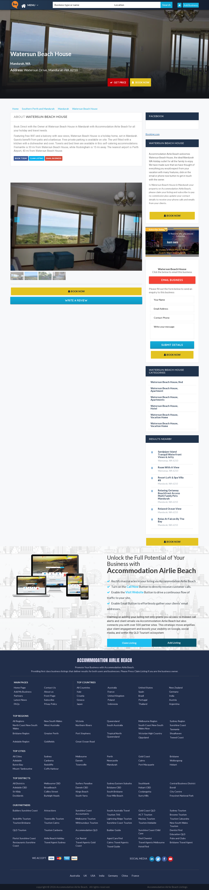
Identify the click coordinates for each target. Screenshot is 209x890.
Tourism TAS (113, 814)
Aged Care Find (115, 838)
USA (93, 875)
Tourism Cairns (51, 822)
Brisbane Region (21, 733)
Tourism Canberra (53, 830)
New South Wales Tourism (179, 824)
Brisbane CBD (114, 787)
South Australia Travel (118, 810)
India (171, 695)
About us (49, 691)
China (125, 875)
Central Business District (182, 783)
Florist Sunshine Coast (24, 838)
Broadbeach (50, 787)
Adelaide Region (21, 741)
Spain (141, 691)
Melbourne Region (147, 721)
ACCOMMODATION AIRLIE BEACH (104, 660)
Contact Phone (161, 317)
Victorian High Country (150, 733)
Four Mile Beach (115, 795)
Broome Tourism (178, 814)
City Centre (176, 791)
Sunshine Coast (178, 725)
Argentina (174, 704)
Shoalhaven (176, 733)
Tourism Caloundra (179, 818)
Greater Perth (51, 733)
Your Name (159, 299)
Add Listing (174, 642)
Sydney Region (177, 721)
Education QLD (177, 834)
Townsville (81, 764)
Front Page (49, 695)
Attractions (50, 810)
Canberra (49, 760)
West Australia (51, 725)
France (111, 691)
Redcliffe (48, 764)
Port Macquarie (146, 764)
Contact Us (50, 687)
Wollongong (176, 760)
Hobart (173, 764)
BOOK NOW (140, 82)
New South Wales (53, 721)
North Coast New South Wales (25, 727)
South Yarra (82, 795)
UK (85, 875)
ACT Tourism (145, 814)
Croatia (80, 695)
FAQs (17, 704)
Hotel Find (143, 846)
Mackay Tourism (146, 818)
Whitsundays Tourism (87, 822)
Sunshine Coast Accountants (84, 812)
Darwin (79, 760)
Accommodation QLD (86, 830)
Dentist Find (176, 830)
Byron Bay (18, 764)
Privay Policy (50, 704)
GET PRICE (118, 82)
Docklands (18, 795)
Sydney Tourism (178, 810)
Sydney (48, 756)
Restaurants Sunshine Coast (24, 844)
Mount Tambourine (22, 768)
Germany (173, 691)
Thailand (142, 704)
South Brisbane (115, 791)
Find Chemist (145, 838)
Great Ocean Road (85, 741)
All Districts (19, 783)
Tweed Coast (177, 737)
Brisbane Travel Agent (181, 842)
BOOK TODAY (21, 158)
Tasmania (174, 729)
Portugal (142, 699)
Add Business (191, 5)
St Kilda (17, 791)
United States (145, 687)
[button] (20, 227)
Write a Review (76, 300)
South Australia (115, 725)
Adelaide (17, 760)
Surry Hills (143, 795)
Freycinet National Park (181, 795)
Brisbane (174, 756)
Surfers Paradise (84, 783)
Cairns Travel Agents (118, 842)
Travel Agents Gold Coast (86, 844)
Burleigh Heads (52, 795)
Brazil (141, 695)
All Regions (18, 721)
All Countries (83, 687)
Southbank (144, 783)
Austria (173, 699)
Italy (79, 691)
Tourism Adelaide (147, 822)
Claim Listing (36, 158)
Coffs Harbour (51, 768)
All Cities (17, 756)
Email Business (53, 158)
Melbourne (81, 756)
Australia (112, 687)
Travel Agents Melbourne (151, 842)
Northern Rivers (84, 725)
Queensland (113, 721)
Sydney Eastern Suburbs (119, 783)
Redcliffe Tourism (22, 818)
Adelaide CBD (20, 787)
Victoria (80, 721)
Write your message (164, 326)
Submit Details (172, 345)
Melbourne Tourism (86, 818)
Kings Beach (82, 791)
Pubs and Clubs (178, 838)
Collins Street (51, 791)
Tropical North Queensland (114, 735)
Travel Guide (113, 846)
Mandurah (112, 764)
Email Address (161, 308)
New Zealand (176, 687)
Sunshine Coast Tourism (119, 822)
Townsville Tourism (54, 818)
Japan (80, 704)
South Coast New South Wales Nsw (150, 727)
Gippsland (143, 737)
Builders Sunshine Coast (25, 810)
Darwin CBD (82, 787)
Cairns (141, 760)
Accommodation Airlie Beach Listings (167, 886)
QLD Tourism (19, 830)
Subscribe (49, 699)
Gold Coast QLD (146, 810)
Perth (110, 756)
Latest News (20, 699)
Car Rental (81, 838)
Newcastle (112, 760)
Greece (80, 699)
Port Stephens (83, 733)
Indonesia (113, 704)
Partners (18, 695)
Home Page (20, 687)
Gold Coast (144, 756)
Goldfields (49, 741)
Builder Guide (114, 830)
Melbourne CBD (52, 783)
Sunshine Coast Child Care (149, 832)
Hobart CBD (144, 787)
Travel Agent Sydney (54, 842)
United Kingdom (116, 695)
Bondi (173, 787)
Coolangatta (144, 791)
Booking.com (152, 134)
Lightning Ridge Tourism (119, 818)
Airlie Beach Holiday (54, 838)
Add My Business (23, 691)
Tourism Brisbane (22, 822)
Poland (111, 699)
